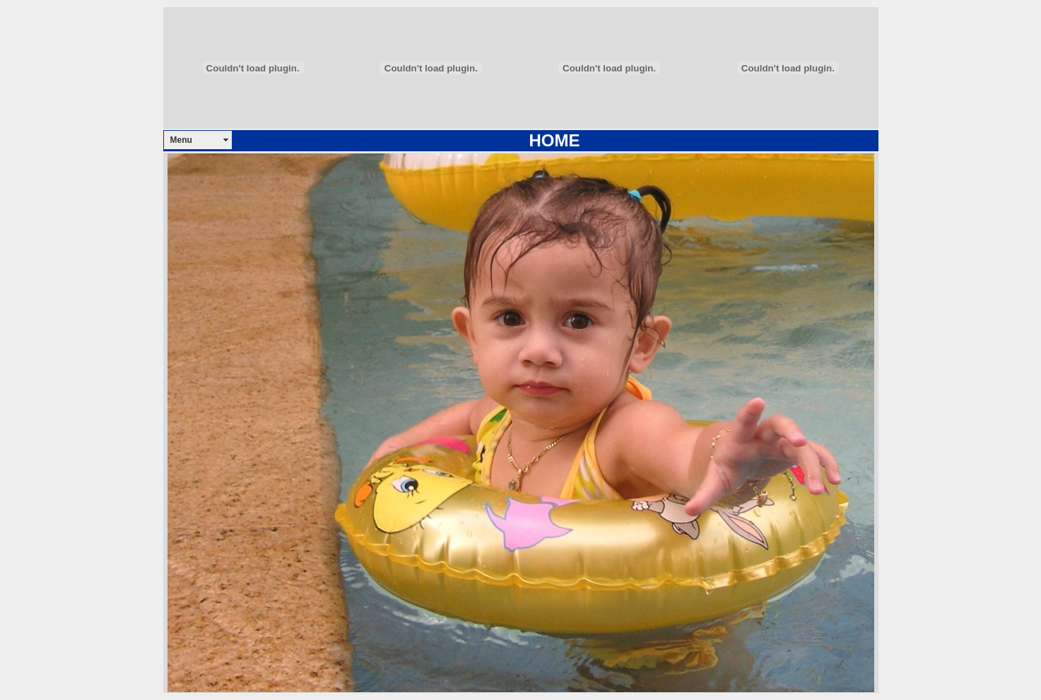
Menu (181, 140)
